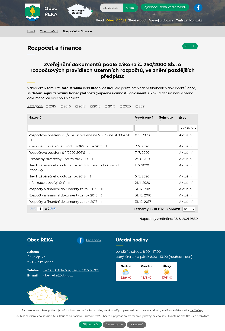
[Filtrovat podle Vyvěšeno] (146, 128)
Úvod (100, 20)
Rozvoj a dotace (161, 20)
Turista (181, 20)
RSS (190, 46)
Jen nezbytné (114, 324)
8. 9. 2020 (142, 135)
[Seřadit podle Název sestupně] (43, 117)
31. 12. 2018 (143, 195)
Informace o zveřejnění (49, 183)
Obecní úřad (116, 20)
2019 (111, 106)
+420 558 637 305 (85, 270)
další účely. (196, 310)
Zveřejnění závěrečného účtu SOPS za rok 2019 (68, 146)
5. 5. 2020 (142, 176)
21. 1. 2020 (142, 183)
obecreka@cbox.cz (58, 275)
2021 (142, 106)
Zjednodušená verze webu (165, 7)
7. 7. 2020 (142, 146)
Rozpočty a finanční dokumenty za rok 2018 (66, 195)
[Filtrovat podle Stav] (188, 128)
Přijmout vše (90, 324)
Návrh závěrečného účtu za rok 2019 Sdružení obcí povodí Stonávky (74, 167)
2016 (67, 106)
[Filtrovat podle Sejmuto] (168, 128)
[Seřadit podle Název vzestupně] (43, 116)
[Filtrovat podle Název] (80, 128)
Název (34, 117)
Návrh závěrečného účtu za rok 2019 (60, 176)
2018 (96, 106)
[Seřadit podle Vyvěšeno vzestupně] (137, 120)
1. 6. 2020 (142, 165)
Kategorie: (35, 106)
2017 (82, 106)
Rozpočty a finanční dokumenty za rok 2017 (66, 202)
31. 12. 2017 (143, 202)
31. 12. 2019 (143, 189)
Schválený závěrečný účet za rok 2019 (61, 159)
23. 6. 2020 (143, 159)
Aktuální (185, 135)
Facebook (93, 240)
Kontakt (195, 20)
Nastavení (137, 324)
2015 (52, 106)
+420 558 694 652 (56, 270)
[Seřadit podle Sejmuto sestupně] (161, 122)
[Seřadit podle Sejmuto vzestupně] (161, 120)
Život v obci (137, 20)
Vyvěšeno (144, 117)
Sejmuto (166, 117)
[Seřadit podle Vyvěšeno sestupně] (137, 122)
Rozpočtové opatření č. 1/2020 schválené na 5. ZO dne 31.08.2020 (79, 137)
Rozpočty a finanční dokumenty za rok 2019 (66, 189)
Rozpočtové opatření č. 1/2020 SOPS (60, 153)
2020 (127, 106)
